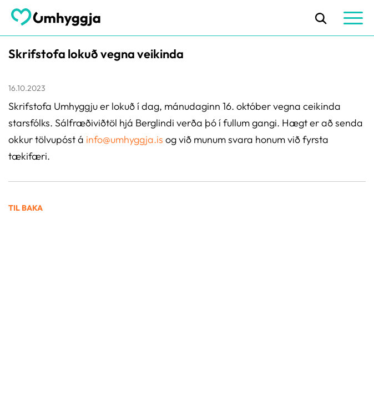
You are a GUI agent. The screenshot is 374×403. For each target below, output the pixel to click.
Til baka (25, 208)
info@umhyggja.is (125, 139)
